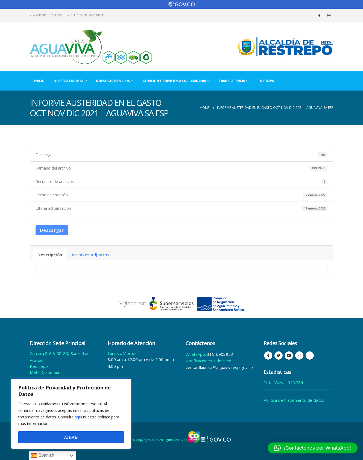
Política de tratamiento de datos (294, 400)
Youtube (289, 355)
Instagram (299, 355)
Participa (265, 80)
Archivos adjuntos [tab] (91, 254)
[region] (71, 414)
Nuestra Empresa (68, 80)
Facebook (268, 355)
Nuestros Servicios (113, 80)
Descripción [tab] (49, 254)
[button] (313, 447)
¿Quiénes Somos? (46, 15)
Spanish (42, 455)
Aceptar (71, 437)
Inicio (39, 80)
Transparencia (232, 80)
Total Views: (276, 382)
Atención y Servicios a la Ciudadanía (174, 80)
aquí (78, 417)
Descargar (52, 230)
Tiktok (310, 355)
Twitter (278, 355)
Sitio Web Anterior (86, 15)
